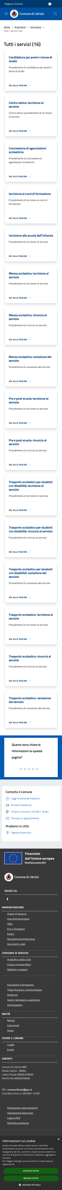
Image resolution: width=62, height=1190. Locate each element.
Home (7, 27)
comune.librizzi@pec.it (19, 1089)
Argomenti (20, 27)
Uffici (10, 924)
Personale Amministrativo (21, 939)
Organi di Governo (16, 914)
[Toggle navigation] (6, 13)
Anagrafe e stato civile (19, 959)
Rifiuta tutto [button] (31, 1178)
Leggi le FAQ (13, 1118)
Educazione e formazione (20, 985)
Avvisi (10, 1030)
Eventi (10, 1049)
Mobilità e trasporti (17, 969)
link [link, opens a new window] (13, 1164)
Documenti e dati (16, 944)
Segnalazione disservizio (20, 1113)
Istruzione (35, 27)
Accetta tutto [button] (31, 1171)
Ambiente (12, 995)
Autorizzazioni (14, 1005)
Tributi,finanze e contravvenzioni (24, 990)
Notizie (11, 1020)
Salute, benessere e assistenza (23, 1000)
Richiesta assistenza (18, 1123)
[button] (31, 1184)
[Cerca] (55, 14)
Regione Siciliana (14, 4)
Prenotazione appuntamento (22, 1108)
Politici (10, 934)
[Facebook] (7, 899)
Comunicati (13, 1025)
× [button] (58, 1139)
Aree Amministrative (18, 919)
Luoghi (10, 1044)
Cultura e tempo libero (19, 964)
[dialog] (31, 1163)
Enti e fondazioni (16, 929)
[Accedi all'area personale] (50, 4)
